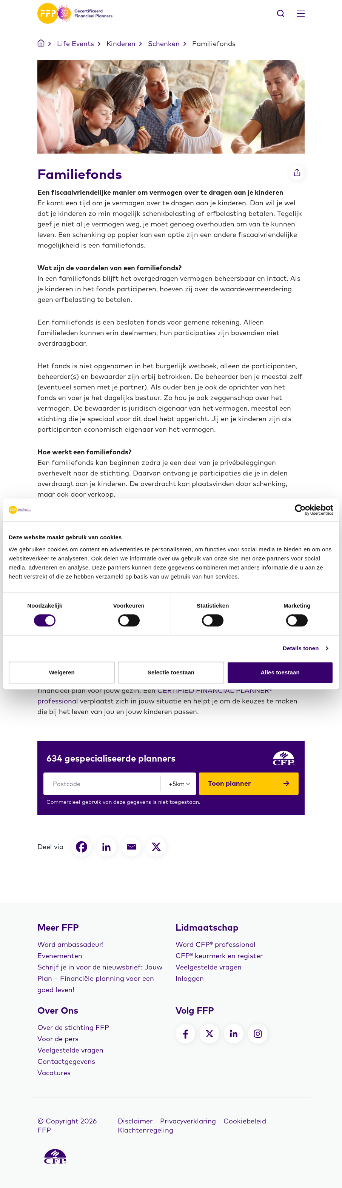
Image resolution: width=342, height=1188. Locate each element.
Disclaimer (135, 1121)
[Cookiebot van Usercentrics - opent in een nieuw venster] (300, 510)
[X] (156, 847)
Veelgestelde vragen (209, 967)
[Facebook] (81, 847)
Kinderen (121, 43)
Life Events (75, 43)
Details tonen (301, 648)
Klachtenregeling (145, 1130)
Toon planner (249, 783)
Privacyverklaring (188, 1121)
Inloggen (190, 978)
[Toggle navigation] (301, 14)
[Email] (131, 847)
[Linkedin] (106, 847)
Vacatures (54, 1072)
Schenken (164, 43)
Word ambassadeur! (70, 944)
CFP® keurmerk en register (219, 955)
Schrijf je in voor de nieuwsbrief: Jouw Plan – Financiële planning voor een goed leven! (99, 978)
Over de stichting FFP (73, 1027)
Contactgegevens (66, 1061)
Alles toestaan (280, 672)
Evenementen (59, 955)
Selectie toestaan (171, 672)
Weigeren (62, 672)
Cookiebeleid (244, 1121)
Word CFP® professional (216, 944)
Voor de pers (58, 1038)
